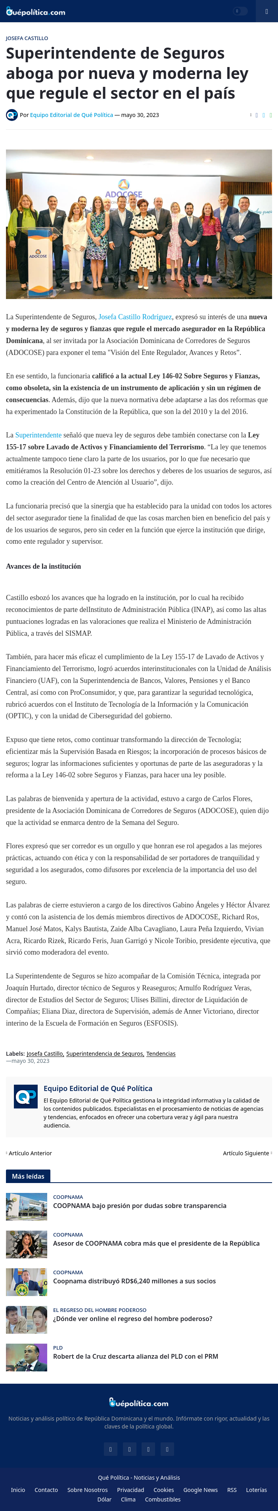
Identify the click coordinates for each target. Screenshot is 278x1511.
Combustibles (163, 1499)
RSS (232, 1490)
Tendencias (160, 1054)
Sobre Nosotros (87, 1490)
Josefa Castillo (45, 1054)
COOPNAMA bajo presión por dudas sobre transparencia (139, 1206)
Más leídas (28, 1176)
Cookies (163, 1490)
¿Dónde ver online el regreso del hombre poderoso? (132, 1319)
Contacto (46, 1490)
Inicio (18, 1490)
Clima (128, 1499)
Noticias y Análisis (157, 1477)
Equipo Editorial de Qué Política (98, 1088)
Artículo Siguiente (246, 1153)
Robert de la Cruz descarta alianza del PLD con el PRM (136, 1356)
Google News (200, 1490)
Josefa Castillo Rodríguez (135, 317)
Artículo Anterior (30, 1153)
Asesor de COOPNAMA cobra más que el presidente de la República (156, 1243)
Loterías (256, 1490)
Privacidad (130, 1490)
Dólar (104, 1499)
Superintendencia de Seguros (104, 1054)
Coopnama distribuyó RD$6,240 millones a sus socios (134, 1281)
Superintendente (37, 435)
